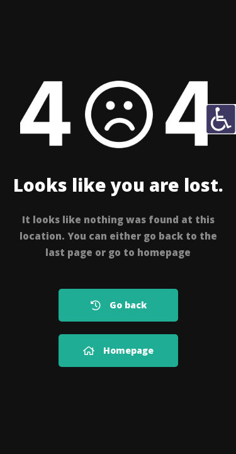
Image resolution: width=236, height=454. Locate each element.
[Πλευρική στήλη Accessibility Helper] (221, 119)
